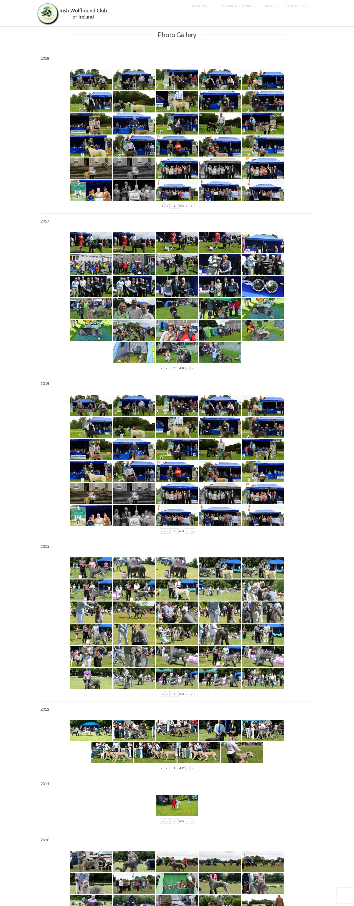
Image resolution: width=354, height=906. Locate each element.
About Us (200, 10)
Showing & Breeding (237, 10)
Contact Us (297, 10)
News (271, 10)
